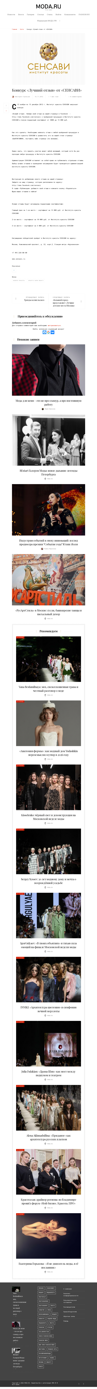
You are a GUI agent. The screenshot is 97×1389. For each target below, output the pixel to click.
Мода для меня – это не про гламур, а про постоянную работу (48, 402)
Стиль (49, 14)
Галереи (30, 14)
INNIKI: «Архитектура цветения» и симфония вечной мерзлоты (48, 1009)
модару (41, 1292)
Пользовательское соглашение (70, 1301)
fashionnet (51, 1288)
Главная (14, 29)
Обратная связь (69, 1316)
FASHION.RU (84, 14)
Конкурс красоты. (19, 280)
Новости (11, 14)
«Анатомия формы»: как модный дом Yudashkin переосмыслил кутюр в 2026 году (48, 753)
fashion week (43, 1340)
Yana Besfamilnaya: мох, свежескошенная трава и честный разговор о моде (48, 688)
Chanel (52, 1358)
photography (43, 1305)
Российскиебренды (45, 1353)
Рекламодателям (69, 1307)
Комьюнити (70, 14)
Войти (58, 14)
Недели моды (52, 1318)
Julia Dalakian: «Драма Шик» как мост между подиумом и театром (48, 1073)
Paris (41, 1366)
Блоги (21, 14)
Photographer (43, 1301)
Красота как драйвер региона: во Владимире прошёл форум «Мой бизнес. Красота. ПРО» (48, 1201)
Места (52, 1323)
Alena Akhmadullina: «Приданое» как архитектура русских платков (48, 1137)
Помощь (65, 1321)
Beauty (49, 1362)
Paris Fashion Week (45, 1336)
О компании (67, 1289)
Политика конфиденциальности (70, 1295)
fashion (41, 1327)
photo (53, 1305)
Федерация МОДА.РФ (47, 20)
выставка (42, 1349)
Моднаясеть (43, 1323)
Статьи (40, 14)
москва (41, 1362)
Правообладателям (70, 1312)
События (41, 1310)
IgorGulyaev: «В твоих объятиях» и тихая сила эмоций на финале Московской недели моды (48, 945)
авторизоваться (54, 325)
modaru (41, 1288)
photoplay (42, 1297)
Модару (54, 1314)
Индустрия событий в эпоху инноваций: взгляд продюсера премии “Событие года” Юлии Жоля (48, 542)
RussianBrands (44, 1314)
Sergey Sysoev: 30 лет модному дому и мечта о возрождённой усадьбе (48, 881)
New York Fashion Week (46, 1344)
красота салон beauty (35, 280)
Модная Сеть (52, 1349)
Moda (49, 1310)
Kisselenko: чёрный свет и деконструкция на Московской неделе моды (48, 817)
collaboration (44, 1331)
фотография (43, 1358)
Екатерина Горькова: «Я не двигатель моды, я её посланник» (48, 1265)
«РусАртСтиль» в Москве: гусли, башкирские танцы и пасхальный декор (48, 612)
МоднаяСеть (51, 1292)
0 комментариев (75, 97)
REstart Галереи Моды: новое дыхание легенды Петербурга (48, 472)
